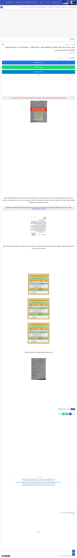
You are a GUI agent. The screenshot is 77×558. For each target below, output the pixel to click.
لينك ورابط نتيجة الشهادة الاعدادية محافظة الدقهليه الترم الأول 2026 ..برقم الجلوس (38, 485)
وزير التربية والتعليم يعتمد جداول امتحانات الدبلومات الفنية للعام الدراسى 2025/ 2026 (38, 479)
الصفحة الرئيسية (9, 2)
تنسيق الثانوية (65, 7)
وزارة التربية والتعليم (62, 409)
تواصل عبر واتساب (38, 67)
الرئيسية (72, 44)
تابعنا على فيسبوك (38, 62)
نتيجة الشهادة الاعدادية (41, 7)
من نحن (41, 2)
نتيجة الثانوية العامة (73, 7)
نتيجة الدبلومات (58, 7)
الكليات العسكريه (24, 7)
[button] (70, 414)
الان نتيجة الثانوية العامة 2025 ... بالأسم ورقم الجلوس (26, 2)
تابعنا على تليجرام (38, 71)
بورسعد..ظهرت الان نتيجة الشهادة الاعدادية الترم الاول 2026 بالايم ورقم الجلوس (38, 480)
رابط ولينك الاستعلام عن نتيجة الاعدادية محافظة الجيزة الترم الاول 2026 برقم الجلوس (38, 483)
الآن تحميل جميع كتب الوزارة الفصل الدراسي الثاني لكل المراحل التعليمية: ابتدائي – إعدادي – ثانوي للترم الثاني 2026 (38, 482)
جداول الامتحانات (32, 7)
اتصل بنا (47, 2)
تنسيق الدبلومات (50, 7)
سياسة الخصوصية (56, 2)
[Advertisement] (38, 26)
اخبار (66, 44)
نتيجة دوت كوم (62, 555)
